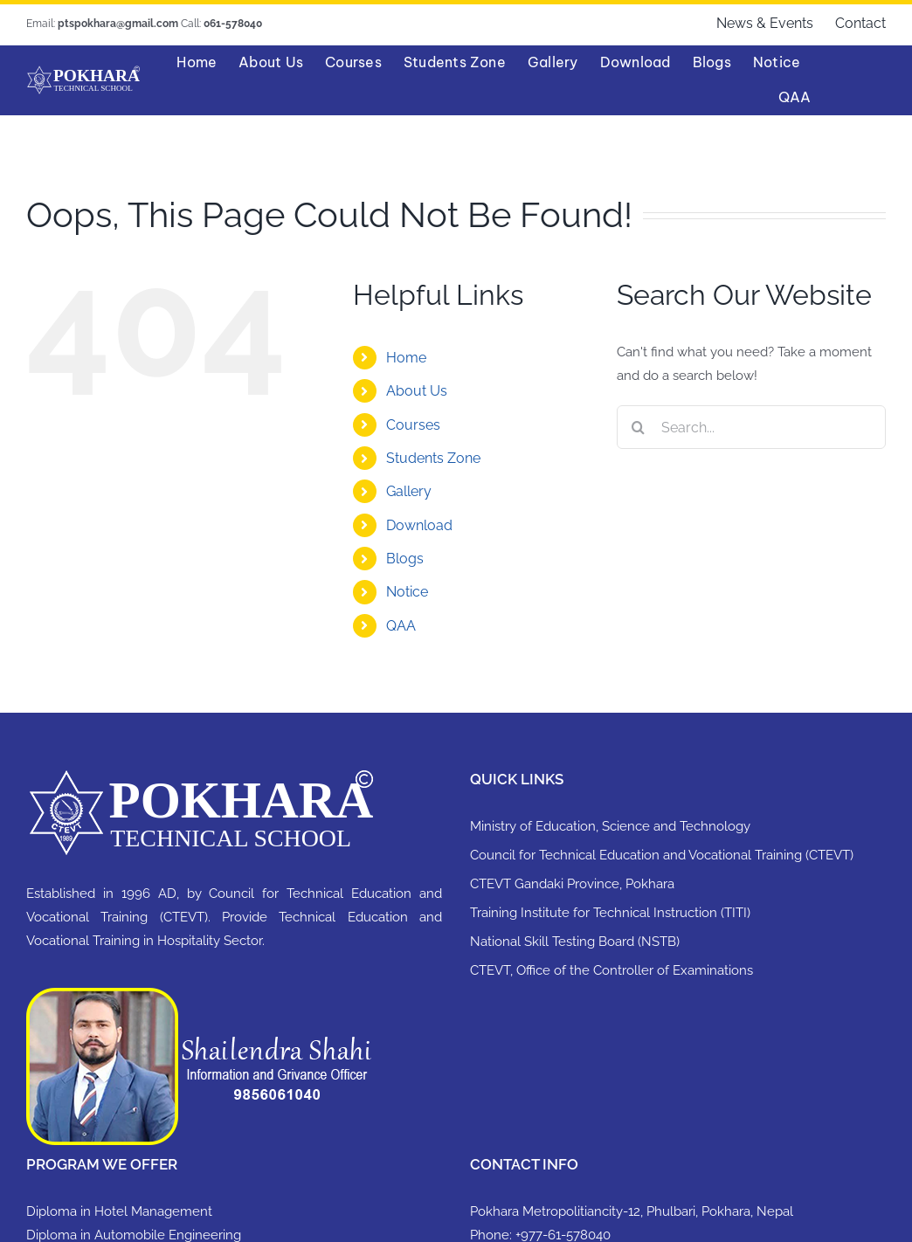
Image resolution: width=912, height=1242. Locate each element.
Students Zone (433, 458)
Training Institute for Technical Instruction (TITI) (610, 913)
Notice (407, 591)
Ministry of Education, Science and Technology (610, 826)
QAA (401, 626)
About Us (416, 391)
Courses (413, 425)
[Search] (638, 427)
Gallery (409, 491)
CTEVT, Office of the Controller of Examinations (611, 970)
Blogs (405, 558)
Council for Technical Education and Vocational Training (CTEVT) (661, 855)
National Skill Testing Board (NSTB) (575, 941)
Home (406, 357)
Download (419, 525)
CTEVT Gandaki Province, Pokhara (572, 884)
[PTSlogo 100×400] (83, 71)
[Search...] (751, 427)
